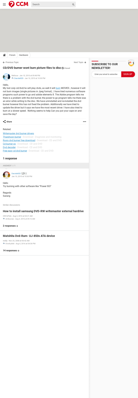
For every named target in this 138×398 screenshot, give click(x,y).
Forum (12, 55)
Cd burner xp (9, 143)
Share (9, 122)
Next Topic (78, 62)
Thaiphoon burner (12, 137)
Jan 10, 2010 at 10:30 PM (35, 78)
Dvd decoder (9, 147)
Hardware (23, 55)
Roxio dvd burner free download (19, 140)
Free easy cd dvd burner (15, 150)
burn (58, 88)
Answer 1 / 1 (9, 165)
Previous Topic (12, 62)
